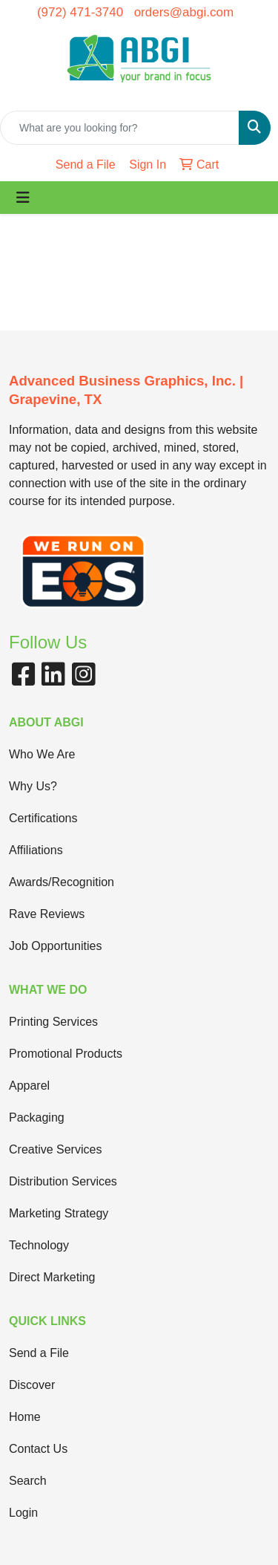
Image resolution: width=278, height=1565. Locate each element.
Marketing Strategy (58, 1213)
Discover (32, 1385)
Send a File (39, 1353)
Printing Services (53, 1021)
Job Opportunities (55, 946)
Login (23, 1512)
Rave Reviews (47, 914)
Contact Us (38, 1448)
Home (25, 1417)
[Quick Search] (119, 128)
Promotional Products (65, 1053)
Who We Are (42, 754)
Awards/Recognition (61, 882)
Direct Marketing (52, 1277)
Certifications (43, 818)
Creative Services (55, 1149)
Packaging (36, 1117)
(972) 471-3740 (80, 12)
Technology (39, 1245)
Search (28, 1480)
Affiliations (36, 850)
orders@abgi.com (184, 12)
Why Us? (33, 786)
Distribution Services (63, 1181)
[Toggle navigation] (23, 197)
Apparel (29, 1085)
